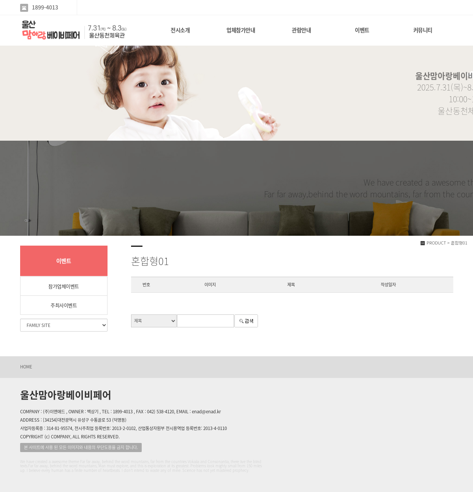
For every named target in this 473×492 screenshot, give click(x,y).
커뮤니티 (422, 30)
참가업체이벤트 (63, 286)
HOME (26, 366)
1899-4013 (45, 7)
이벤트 (362, 30)
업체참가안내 (240, 30)
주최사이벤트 (64, 305)
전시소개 (180, 30)
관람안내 (301, 30)
